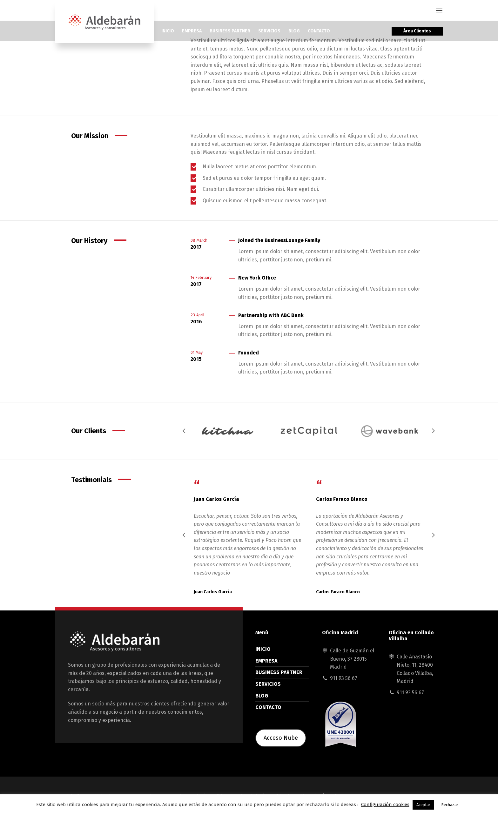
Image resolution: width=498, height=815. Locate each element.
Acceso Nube (281, 737)
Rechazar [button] (449, 804)
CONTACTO (268, 707)
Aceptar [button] (423, 804)
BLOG (261, 696)
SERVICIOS (268, 684)
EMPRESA (266, 661)
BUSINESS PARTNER (278, 672)
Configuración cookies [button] (385, 804)
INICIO (263, 649)
